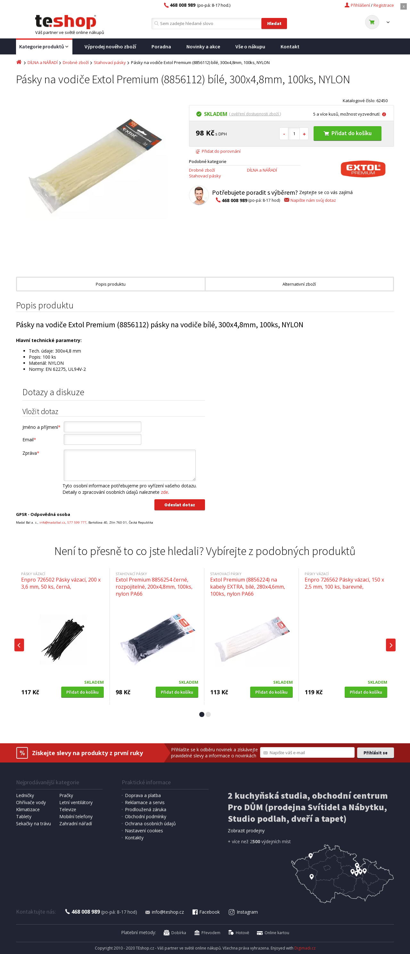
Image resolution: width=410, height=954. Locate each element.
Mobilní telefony (76, 816)
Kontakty (134, 838)
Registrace (383, 5)
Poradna (161, 46)
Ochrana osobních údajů (150, 823)
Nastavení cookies (144, 831)
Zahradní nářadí (75, 823)
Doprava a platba (143, 795)
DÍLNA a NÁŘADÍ (43, 62)
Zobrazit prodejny (246, 831)
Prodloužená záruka (145, 809)
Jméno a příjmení (41, 427)
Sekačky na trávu (33, 823)
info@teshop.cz (164, 912)
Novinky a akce (203, 46)
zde (164, 492)
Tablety (23, 816)
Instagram (243, 912)
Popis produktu (111, 284)
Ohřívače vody (31, 802)
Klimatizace (28, 809)
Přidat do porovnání (218, 151)
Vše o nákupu (250, 46)
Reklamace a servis (145, 802)
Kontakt (290, 46)
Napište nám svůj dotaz (309, 200)
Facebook (206, 912)
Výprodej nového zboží (110, 46)
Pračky (66, 795)
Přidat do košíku (348, 133)
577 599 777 (76, 522)
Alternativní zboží (299, 284)
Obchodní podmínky (145, 816)
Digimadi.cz (305, 948)
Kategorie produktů (44, 46)
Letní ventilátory (76, 802)
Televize (67, 809)
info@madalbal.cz (52, 522)
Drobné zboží (76, 62)
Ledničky (25, 795)
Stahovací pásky (110, 62)
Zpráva (30, 453)
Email (29, 439)
